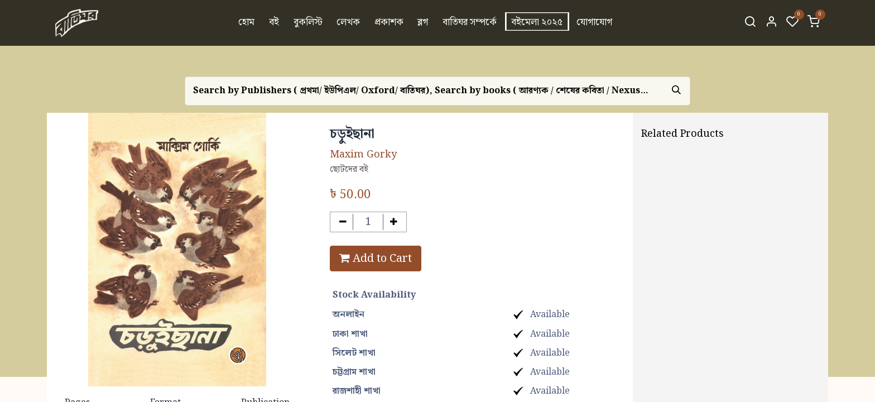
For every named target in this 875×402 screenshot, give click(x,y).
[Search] (750, 23)
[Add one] (394, 222)
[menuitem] (247, 23)
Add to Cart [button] (375, 258)
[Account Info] (771, 23)
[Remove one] (343, 222)
